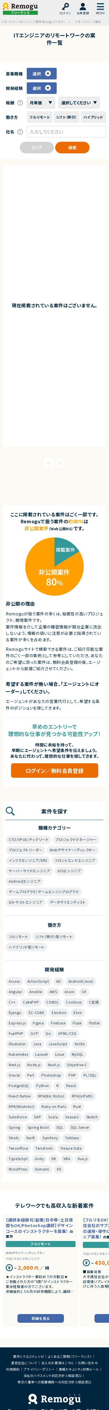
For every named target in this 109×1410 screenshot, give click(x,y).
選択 (37, 74)
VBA (66, 1158)
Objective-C (77, 1064)
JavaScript (58, 1043)
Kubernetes (18, 1054)
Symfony (50, 1137)
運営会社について (24, 1362)
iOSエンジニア (69, 870)
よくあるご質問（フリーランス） (70, 1356)
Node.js (33, 1064)
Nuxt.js (54, 1064)
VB (53, 1158)
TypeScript (18, 1158)
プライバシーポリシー (39, 1369)
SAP (37, 1116)
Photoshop (51, 1075)
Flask (77, 1022)
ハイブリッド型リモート (26, 946)
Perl (30, 1075)
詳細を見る (41, 1318)
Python (42, 1085)
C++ (12, 1002)
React (71, 1085)
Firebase (58, 1022)
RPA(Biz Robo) (51, 1095)
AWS (53, 991)
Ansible (35, 991)
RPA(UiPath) (82, 1095)
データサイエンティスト (68, 902)
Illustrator (17, 1043)
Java (37, 1043)
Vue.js (83, 1158)
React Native (20, 1095)
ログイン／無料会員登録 (55, 770)
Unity (39, 1158)
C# (84, 991)
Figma (38, 1022)
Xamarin (42, 1168)
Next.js (14, 1064)
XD (59, 1168)
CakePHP (31, 1002)
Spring (14, 1127)
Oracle (14, 1075)
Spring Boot (38, 1127)
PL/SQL (90, 1075)
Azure (69, 991)
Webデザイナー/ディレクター (72, 849)
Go (48, 1033)
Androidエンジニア (25, 881)
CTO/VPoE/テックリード (28, 839)
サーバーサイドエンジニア (29, 870)
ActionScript (38, 981)
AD (58, 981)
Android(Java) (81, 981)
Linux (60, 1054)
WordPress (18, 1168)
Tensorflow (18, 1148)
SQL (59, 1127)
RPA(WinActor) (21, 1106)
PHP (72, 1075)
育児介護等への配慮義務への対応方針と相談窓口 (54, 1382)
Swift (30, 1137)
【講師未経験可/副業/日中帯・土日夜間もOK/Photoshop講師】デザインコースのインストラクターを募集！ (39, 1225)
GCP (34, 1033)
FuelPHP (16, 1033)
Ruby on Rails (54, 1106)
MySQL (77, 1054)
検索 (72, 147)
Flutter (94, 1022)
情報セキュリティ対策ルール (79, 1369)
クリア (36, 147)
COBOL (52, 1002)
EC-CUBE (36, 1012)
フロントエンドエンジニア (75, 860)
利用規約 (13, 1369)
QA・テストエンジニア (26, 902)
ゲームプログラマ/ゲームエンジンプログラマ (44, 891)
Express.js (17, 1022)
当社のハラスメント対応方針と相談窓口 (53, 1375)
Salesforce (18, 1116)
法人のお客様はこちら (57, 1362)
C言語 (94, 1002)
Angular (15, 991)
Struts (14, 1137)
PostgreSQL (19, 1085)
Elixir (78, 1012)
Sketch (92, 1116)
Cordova (73, 1002)
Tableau (72, 1137)
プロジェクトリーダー (25, 849)
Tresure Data (71, 1148)
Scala (53, 1116)
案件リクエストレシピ (28, 1356)
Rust (77, 1106)
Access (14, 981)
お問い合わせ (88, 1362)
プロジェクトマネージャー (76, 839)
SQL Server (80, 1127)
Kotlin (80, 1043)
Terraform (44, 1148)
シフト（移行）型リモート (54, 936)
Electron (59, 1012)
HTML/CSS (67, 1033)
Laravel (41, 1054)
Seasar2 (72, 1116)
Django (15, 1012)
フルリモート (18, 936)
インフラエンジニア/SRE (28, 860)
